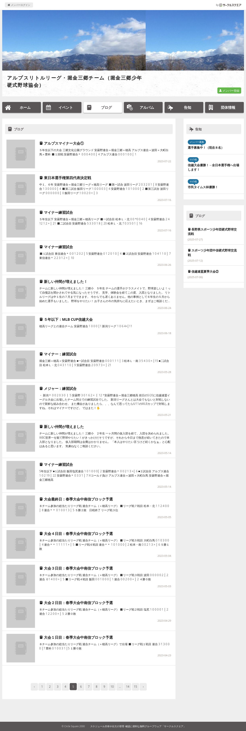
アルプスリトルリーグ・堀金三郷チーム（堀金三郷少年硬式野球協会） (74, 81)
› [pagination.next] (143, 686)
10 (112, 686)
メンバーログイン (19, 5)
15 (135, 686)
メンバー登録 (229, 90)
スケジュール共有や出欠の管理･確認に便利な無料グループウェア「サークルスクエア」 (138, 726)
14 (127, 686)
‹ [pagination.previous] (34, 686)
